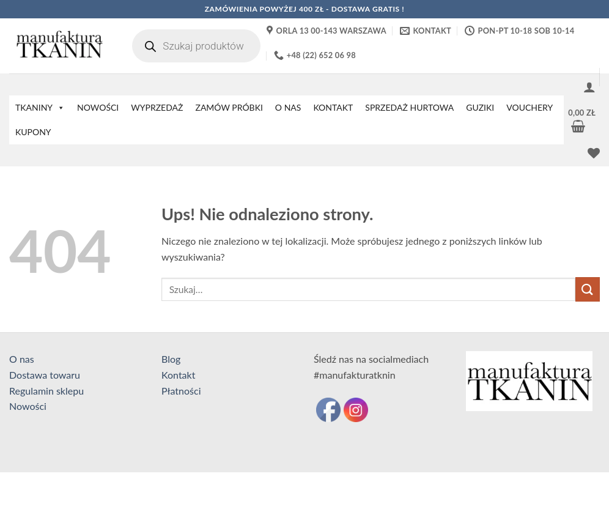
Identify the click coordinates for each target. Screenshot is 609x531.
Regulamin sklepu (46, 390)
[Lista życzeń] (594, 152)
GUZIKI (480, 107)
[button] (589, 86)
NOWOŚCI (98, 107)
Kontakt (178, 375)
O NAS (288, 107)
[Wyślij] (587, 289)
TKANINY (40, 107)
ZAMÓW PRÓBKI (228, 107)
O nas (21, 359)
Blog (170, 359)
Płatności (181, 390)
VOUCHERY (529, 107)
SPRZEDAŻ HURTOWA (409, 107)
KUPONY (33, 132)
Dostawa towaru (44, 375)
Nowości (27, 406)
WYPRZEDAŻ (157, 107)
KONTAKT (333, 107)
